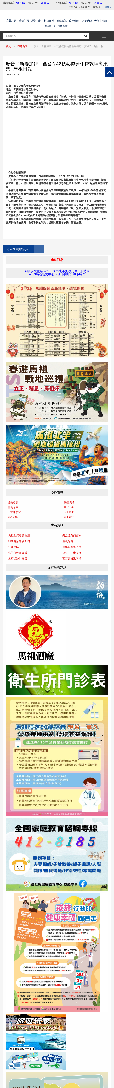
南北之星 (69, 507)
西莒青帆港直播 (71, 558)
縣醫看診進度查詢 (19, 541)
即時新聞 (22, 46)
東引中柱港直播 (71, 553)
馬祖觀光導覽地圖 (19, 535)
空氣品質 (67, 541)
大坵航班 (69, 512)
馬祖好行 (69, 517)
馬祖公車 (13, 517)
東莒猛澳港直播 (17, 558)
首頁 (8, 46)
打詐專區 (13, 547)
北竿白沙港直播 (17, 553)
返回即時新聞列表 (25, 249)
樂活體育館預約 (71, 535)
